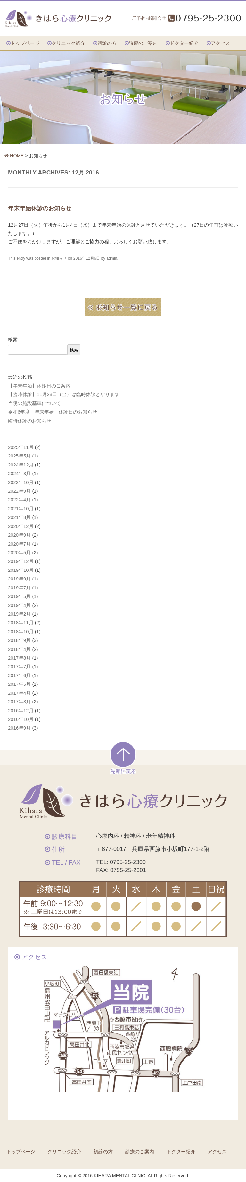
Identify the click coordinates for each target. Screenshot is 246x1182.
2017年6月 (19, 675)
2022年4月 (19, 499)
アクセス (220, 43)
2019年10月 (21, 570)
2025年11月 (21, 447)
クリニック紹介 (68, 43)
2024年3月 (19, 473)
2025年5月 (19, 455)
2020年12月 (21, 526)
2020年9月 (19, 535)
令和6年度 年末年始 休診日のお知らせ (52, 412)
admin (111, 258)
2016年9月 (19, 728)
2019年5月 (19, 596)
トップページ (25, 43)
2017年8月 (19, 657)
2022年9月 (19, 491)
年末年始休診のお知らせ (39, 208)
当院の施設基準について (34, 403)
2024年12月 (21, 464)
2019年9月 (19, 578)
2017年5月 (19, 684)
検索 (13, 339)
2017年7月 (19, 666)
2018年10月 (21, 631)
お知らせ (59, 258)
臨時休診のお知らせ (29, 421)
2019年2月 (19, 614)
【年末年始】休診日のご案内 (39, 385)
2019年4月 (19, 605)
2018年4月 (19, 649)
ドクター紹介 (184, 43)
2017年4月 (19, 693)
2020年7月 (19, 543)
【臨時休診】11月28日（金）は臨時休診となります (63, 394)
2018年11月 (21, 622)
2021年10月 (21, 508)
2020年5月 (19, 552)
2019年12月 (21, 561)
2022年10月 (21, 482)
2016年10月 (21, 719)
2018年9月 (19, 640)
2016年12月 (21, 710)
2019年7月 (19, 587)
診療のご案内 (143, 43)
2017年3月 (19, 701)
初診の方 (107, 43)
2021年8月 (19, 517)
